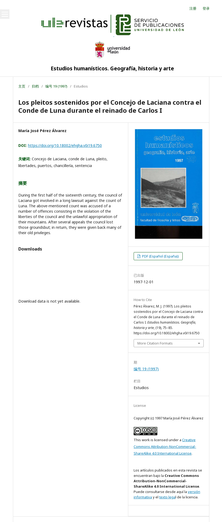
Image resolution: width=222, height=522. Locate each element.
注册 (192, 8)
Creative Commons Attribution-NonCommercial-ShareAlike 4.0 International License (165, 446)
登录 (206, 8)
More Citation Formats (155, 343)
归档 (35, 86)
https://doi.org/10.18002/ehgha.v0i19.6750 (65, 145)
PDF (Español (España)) (160, 256)
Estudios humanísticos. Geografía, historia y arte (112, 68)
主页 (21, 86)
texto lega (167, 497)
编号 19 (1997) (56, 86)
